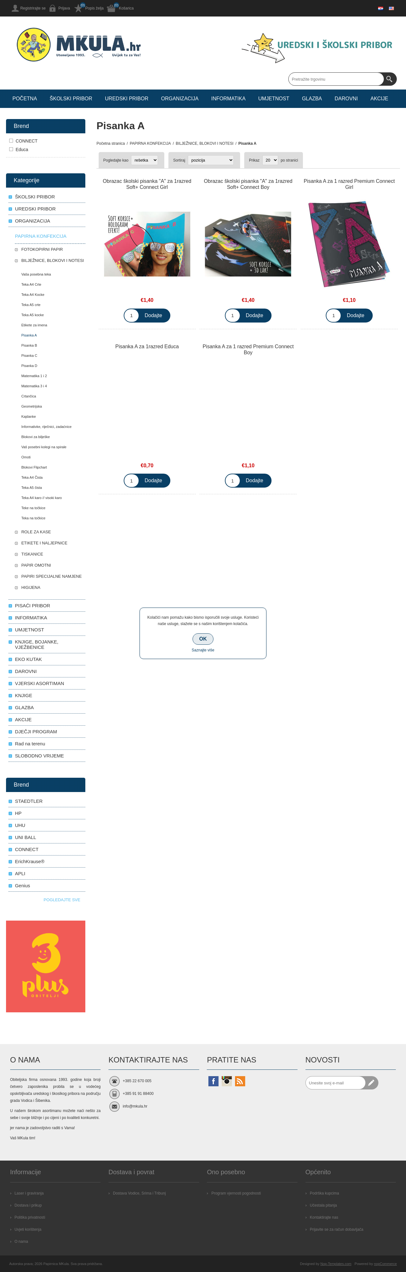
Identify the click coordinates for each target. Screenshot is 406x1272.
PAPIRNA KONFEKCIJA (40, 236)
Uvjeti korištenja (28, 1229)
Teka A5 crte (31, 305)
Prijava (64, 8)
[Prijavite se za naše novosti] (335, 1082)
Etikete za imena (34, 325)
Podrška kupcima (324, 1193)
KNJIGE (23, 695)
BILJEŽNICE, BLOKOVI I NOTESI (52, 260)
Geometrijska (31, 406)
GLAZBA (24, 707)
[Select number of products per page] (270, 160)
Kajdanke (28, 416)
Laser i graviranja (29, 1193)
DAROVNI (25, 671)
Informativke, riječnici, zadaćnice (46, 427)
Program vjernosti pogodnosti (236, 1193)
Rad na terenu (30, 743)
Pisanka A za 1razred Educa (147, 346)
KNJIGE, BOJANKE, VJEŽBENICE (36, 644)
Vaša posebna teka (36, 274)
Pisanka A (29, 335)
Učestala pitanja (323, 1205)
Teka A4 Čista (32, 477)
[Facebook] (213, 1081)
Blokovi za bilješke (35, 437)
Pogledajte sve (62, 899)
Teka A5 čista (31, 487)
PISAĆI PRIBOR (32, 605)
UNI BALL (25, 837)
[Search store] (336, 79)
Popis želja (94, 8)
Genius (22, 885)
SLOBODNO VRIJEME (39, 755)
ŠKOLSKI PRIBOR (35, 196)
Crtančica (28, 396)
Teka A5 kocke (32, 315)
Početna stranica (110, 143)
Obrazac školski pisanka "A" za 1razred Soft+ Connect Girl (147, 184)
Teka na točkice (33, 518)
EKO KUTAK (28, 659)
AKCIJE (23, 719)
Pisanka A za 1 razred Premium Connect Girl (349, 184)
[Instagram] (227, 1081)
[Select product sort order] (211, 160)
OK (203, 639)
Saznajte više (203, 650)
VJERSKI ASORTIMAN (39, 683)
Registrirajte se (33, 8)
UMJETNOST (29, 629)
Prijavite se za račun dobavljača (336, 1229)
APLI (20, 873)
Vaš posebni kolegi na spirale (43, 447)
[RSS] (240, 1081)
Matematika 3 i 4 (34, 386)
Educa (22, 149)
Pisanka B (29, 345)
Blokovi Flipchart (34, 467)
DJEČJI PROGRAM (36, 731)
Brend (21, 126)
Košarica (126, 8)
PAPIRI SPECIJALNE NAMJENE (51, 576)
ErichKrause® (29, 861)
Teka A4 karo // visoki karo (41, 498)
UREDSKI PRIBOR (35, 208)
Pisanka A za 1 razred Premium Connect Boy (248, 349)
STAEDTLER (29, 801)
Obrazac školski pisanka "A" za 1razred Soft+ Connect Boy (248, 184)
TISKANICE (32, 554)
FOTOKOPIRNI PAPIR (42, 249)
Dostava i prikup (28, 1205)
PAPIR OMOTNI (36, 565)
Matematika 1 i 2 (34, 376)
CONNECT (26, 140)
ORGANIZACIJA (32, 220)
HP (18, 813)
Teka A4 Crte (31, 284)
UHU (20, 825)
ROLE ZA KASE (36, 531)
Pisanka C (29, 355)
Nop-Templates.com (335, 1264)
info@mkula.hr (135, 1106)
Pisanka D (29, 366)
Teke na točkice (33, 508)
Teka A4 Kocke (32, 294)
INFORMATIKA (31, 617)
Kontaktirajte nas (324, 1217)
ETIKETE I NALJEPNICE (44, 543)
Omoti (25, 457)
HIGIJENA (30, 587)
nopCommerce (385, 1264)
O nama (21, 1241)
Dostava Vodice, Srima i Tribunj (139, 1193)
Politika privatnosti (30, 1217)
